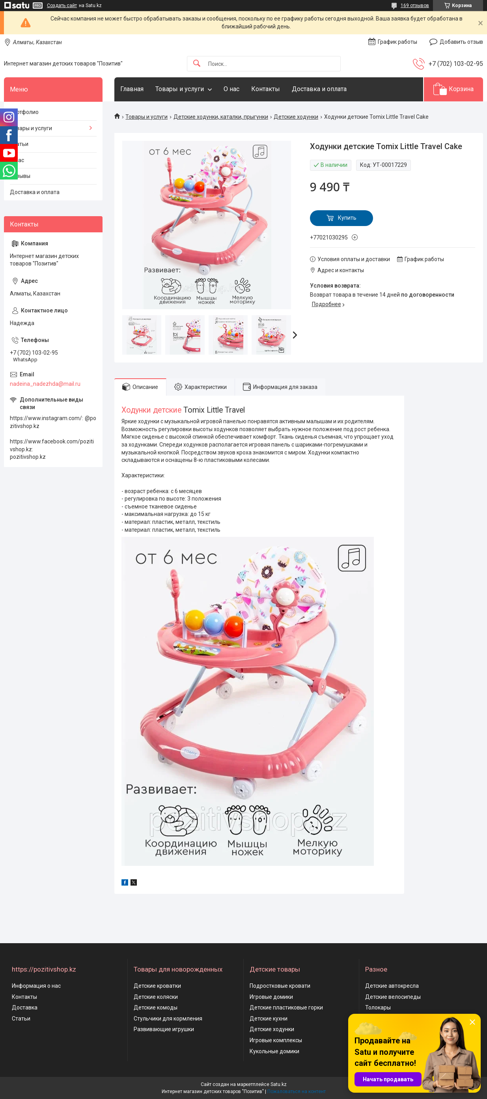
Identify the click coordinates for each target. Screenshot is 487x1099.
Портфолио (24, 112)
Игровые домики (271, 997)
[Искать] (196, 64)
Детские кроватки (157, 986)
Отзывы (20, 176)
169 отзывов (415, 5)
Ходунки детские (152, 410)
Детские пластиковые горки (286, 1007)
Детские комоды (155, 1007)
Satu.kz (279, 1084)
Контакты (265, 89)
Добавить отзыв (461, 42)
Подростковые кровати (280, 986)
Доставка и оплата (319, 89)
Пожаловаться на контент (296, 1091)
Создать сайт (62, 5)
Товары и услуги (179, 89)
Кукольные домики (274, 1051)
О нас (231, 89)
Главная (132, 89)
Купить (347, 218)
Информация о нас (36, 986)
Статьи (19, 144)
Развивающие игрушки (164, 1029)
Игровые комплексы (276, 1040)
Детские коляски (156, 997)
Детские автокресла (392, 986)
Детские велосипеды (393, 997)
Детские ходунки (296, 117)
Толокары (378, 1007)
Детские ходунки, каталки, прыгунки (221, 117)
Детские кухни (268, 1018)
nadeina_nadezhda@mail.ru (45, 384)
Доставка (24, 1007)
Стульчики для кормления (168, 1018)
